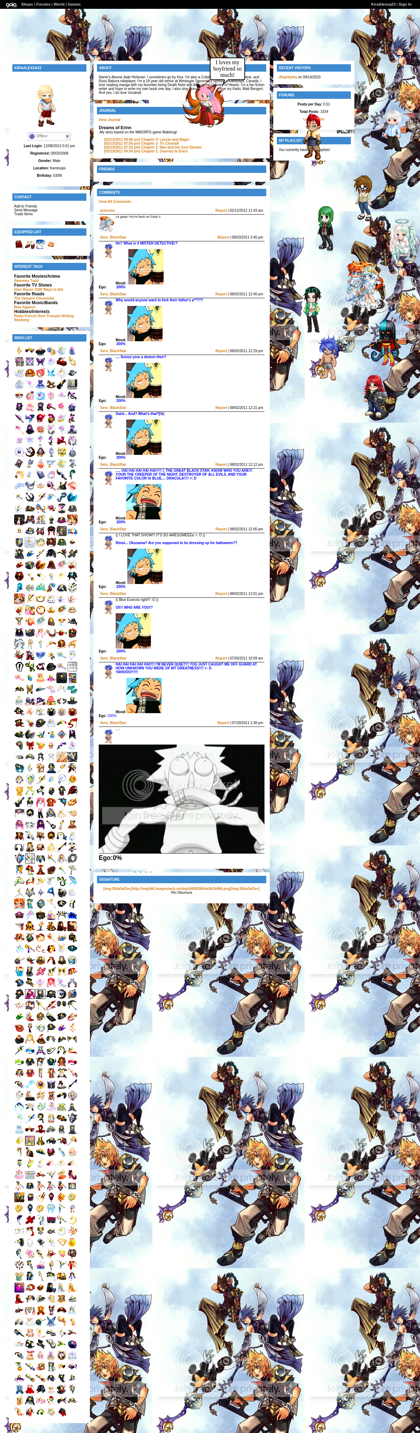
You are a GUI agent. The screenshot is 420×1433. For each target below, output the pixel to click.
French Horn (35, 316)
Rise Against (24, 307)
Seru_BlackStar (113, 237)
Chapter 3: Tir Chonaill (141, 143)
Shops (27, 4)
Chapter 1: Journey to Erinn (146, 151)
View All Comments (115, 202)
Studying (21, 320)
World (59, 4)
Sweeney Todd (26, 281)
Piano (19, 316)
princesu (107, 210)
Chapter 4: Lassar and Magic (146, 140)
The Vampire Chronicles (34, 298)
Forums (43, 4)
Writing (67, 316)
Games (74, 4)
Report (221, 210)
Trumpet (53, 316)
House (28, 289)
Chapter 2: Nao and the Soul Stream (152, 147)
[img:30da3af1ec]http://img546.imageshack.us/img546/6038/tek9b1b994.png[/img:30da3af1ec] (181, 889)
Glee (18, 289)
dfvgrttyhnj (288, 77)
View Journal (110, 120)
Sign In (405, 4)
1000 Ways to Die (49, 289)
